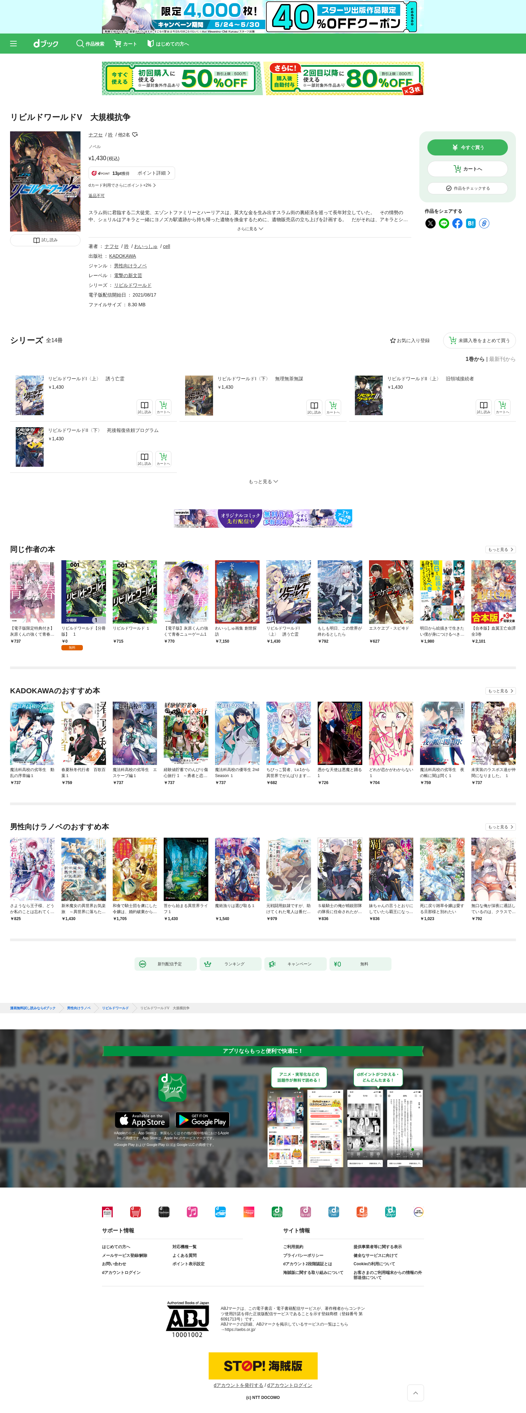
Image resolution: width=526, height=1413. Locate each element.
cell (166, 246)
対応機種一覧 (184, 1246)
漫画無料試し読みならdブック (33, 1008)
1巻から (475, 359)
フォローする (135, 134)
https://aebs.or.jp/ (240, 1329)
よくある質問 (184, 1255)
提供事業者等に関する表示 (378, 1246)
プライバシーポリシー (303, 1255)
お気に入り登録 (413, 340)
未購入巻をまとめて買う (484, 340)
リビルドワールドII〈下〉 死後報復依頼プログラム (103, 430)
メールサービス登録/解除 (124, 1255)
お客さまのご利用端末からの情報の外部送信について (388, 1275)
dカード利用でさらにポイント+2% (120, 185)
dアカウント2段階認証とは (307, 1264)
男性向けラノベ (130, 265)
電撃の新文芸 (128, 275)
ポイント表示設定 (188, 1264)
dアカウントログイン (121, 1272)
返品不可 (97, 195)
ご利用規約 (293, 1246)
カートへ (472, 169)
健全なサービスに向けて (376, 1255)
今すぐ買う (472, 147)
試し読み (50, 240)
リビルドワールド (133, 285)
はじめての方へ (116, 1246)
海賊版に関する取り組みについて (313, 1272)
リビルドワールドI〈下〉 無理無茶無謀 (260, 378)
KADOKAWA (122, 256)
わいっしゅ (146, 246)
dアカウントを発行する (238, 1385)
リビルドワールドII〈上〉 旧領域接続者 (430, 378)
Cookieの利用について (374, 1264)
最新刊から (502, 359)
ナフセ (96, 134)
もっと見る (498, 549)
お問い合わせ (114, 1264)
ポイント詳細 (152, 173)
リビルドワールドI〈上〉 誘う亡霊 (86, 378)
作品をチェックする (472, 188)
